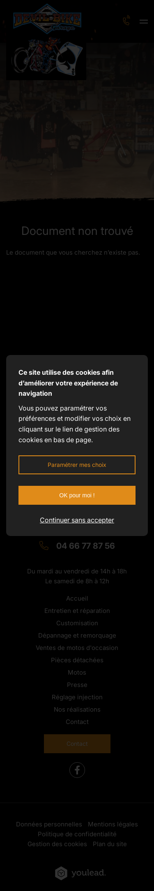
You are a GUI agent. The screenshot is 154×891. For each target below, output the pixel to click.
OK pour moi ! (76, 495)
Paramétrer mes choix (77, 464)
